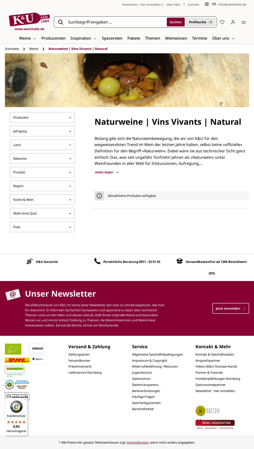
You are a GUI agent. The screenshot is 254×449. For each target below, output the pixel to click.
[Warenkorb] (243, 22)
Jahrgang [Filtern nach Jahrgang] (42, 131)
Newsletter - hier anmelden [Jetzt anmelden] (141, 4)
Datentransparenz (145, 384)
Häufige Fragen (143, 396)
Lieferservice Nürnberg (85, 372)
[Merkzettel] (222, 22)
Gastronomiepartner (210, 384)
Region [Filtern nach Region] (42, 186)
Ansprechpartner (207, 360)
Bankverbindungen (146, 391)
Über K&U (173, 4)
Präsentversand (79, 366)
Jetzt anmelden (231, 308)
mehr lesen (107, 172)
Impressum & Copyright (149, 360)
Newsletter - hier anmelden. (215, 391)
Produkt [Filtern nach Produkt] (42, 172)
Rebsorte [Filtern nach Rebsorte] (42, 158)
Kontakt (193, 4)
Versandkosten (79, 360)
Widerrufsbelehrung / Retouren (155, 366)
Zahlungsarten (79, 354)
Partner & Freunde (209, 372)
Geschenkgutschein (146, 403)
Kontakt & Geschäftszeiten (214, 354)
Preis (42, 227)
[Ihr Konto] (233, 22)
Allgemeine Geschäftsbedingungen (157, 354)
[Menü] (25, 401)
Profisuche (200, 22)
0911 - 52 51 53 (149, 261)
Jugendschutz (142, 372)
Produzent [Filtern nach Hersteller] (42, 117)
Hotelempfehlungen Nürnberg (217, 378)
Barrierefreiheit (143, 409)
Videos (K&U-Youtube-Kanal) (216, 366)
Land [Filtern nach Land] (42, 145)
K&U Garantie (47, 261)
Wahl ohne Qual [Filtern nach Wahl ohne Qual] (42, 213)
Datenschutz (141, 378)
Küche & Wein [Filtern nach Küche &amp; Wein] (42, 199)
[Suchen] (176, 22)
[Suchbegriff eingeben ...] (116, 22)
